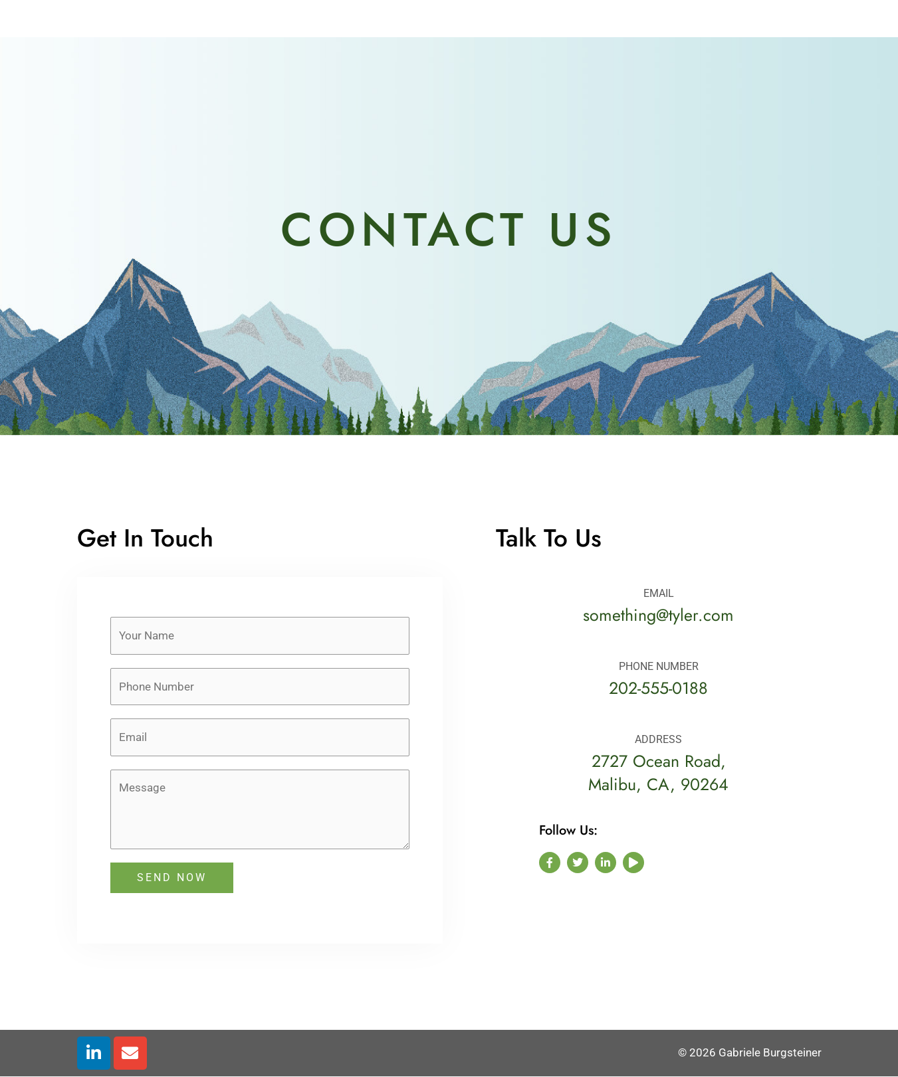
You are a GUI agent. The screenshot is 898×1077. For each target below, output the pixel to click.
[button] (811, 18)
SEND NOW (172, 877)
